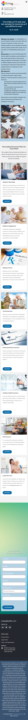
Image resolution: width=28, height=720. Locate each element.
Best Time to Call (6, 588)
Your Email (5, 580)
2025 (11, 714)
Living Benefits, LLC (8, 621)
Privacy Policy (5, 637)
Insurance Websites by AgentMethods (14, 717)
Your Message (6, 595)
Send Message (8, 607)
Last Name (5, 566)
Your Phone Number (7, 573)
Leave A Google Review (7, 642)
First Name (5, 559)
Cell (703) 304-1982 (8, 9)
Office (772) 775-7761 (9, 14)
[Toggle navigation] (26, 2)
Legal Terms (4, 640)
